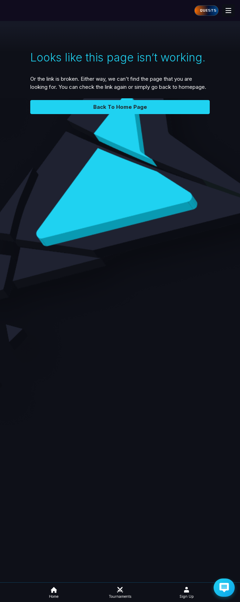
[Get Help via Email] (224, 587)
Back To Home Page (120, 107)
